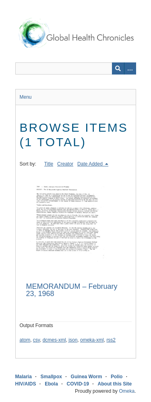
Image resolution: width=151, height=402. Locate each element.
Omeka (126, 391)
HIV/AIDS (25, 384)
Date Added (90, 164)
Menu (26, 97)
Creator (65, 164)
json (72, 340)
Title (48, 164)
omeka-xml (92, 340)
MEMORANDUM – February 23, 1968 (72, 290)
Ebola (51, 384)
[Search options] (130, 68)
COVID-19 (78, 384)
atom (25, 340)
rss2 (111, 340)
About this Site (115, 384)
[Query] (75, 68)
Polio (116, 376)
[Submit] (118, 68)
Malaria (23, 376)
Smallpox (51, 376)
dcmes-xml (54, 340)
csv (36, 340)
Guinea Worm (86, 376)
